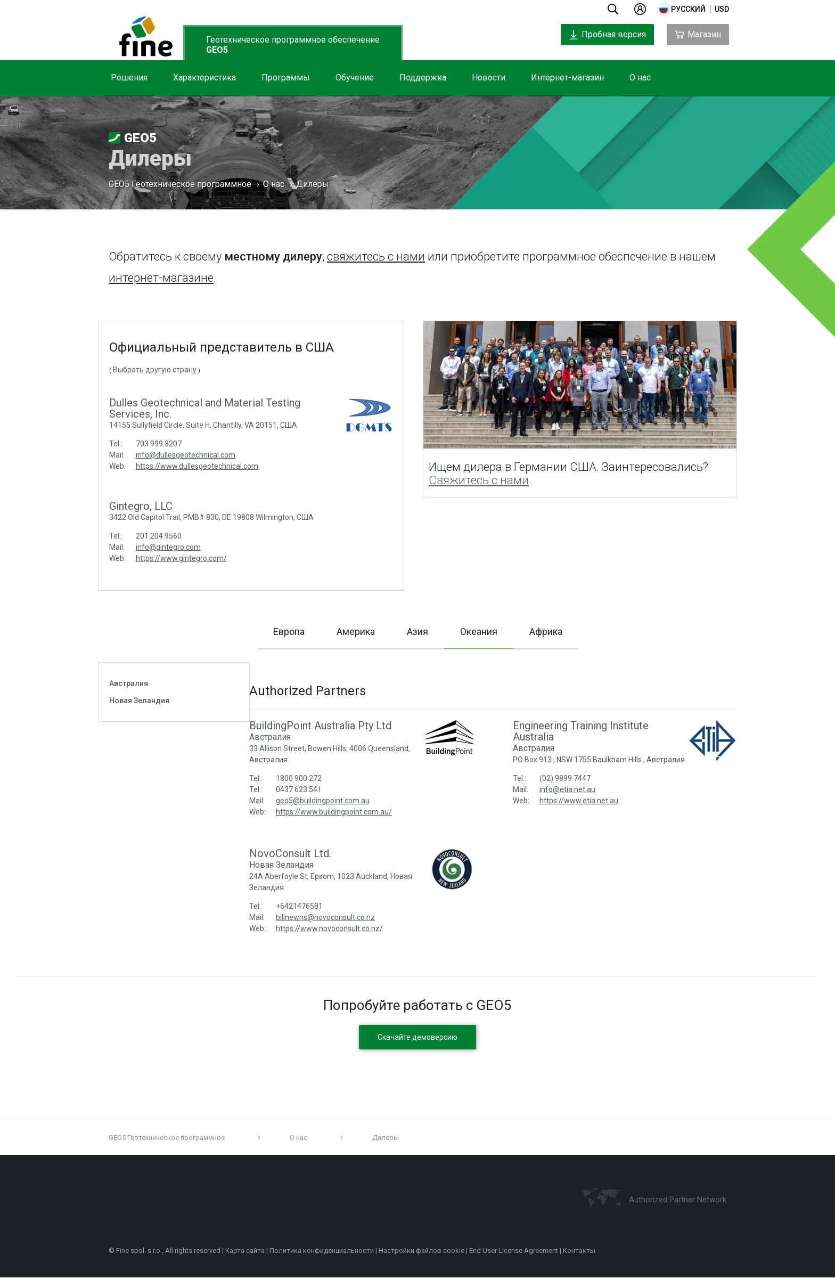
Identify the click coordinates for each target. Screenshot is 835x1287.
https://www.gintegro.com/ (181, 558)
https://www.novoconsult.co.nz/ (351, 938)
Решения (129, 77)
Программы (285, 77)
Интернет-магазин (567, 77)
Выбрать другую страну (154, 369)
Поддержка (422, 77)
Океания (478, 637)
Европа (289, 631)
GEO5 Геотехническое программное (180, 185)
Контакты (579, 1260)
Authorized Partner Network (677, 1209)
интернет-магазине (161, 277)
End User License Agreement (513, 1260)
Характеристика (204, 77)
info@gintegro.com (168, 547)
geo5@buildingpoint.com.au (344, 810)
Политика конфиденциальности (321, 1260)
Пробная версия (607, 34)
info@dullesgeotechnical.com (185, 455)
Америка (356, 631)
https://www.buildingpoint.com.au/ (356, 821)
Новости (488, 77)
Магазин (698, 34)
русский (688, 9)
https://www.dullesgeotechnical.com (197, 466)
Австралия (128, 693)
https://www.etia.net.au (589, 821)
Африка (545, 631)
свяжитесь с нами (376, 256)
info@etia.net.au (577, 810)
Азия (417, 631)
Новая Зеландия (139, 710)
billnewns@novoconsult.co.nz (347, 927)
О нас (640, 77)
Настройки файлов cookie (421, 1260)
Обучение (354, 77)
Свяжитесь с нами (479, 480)
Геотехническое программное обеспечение (293, 45)
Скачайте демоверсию (417, 1046)
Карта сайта (245, 1260)
